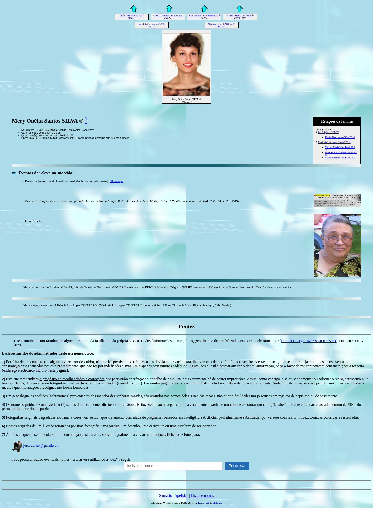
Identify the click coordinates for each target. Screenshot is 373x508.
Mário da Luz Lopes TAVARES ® (334, 142)
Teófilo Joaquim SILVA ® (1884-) (131, 16)
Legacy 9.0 (203, 503)
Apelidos (181, 496)
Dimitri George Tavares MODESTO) (309, 341)
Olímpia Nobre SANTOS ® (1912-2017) (221, 25)
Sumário (165, 496)
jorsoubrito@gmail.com (35, 445)
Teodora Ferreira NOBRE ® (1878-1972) (240, 16)
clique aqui (116, 181)
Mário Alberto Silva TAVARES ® (341, 157)
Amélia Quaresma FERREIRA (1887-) (167, 16)
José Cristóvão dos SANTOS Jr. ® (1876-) (204, 16)
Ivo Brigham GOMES (328, 132)
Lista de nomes (202, 496)
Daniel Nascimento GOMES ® (340, 137)
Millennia (217, 503)
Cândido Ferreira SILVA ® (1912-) (151, 25)
